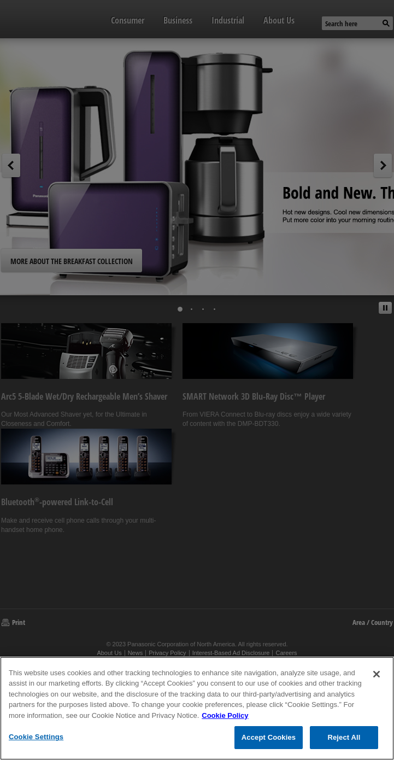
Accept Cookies (269, 737)
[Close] (376, 674)
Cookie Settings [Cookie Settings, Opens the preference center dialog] (36, 737)
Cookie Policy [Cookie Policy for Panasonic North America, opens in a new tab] (225, 715)
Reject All (343, 737)
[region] (197, 708)
